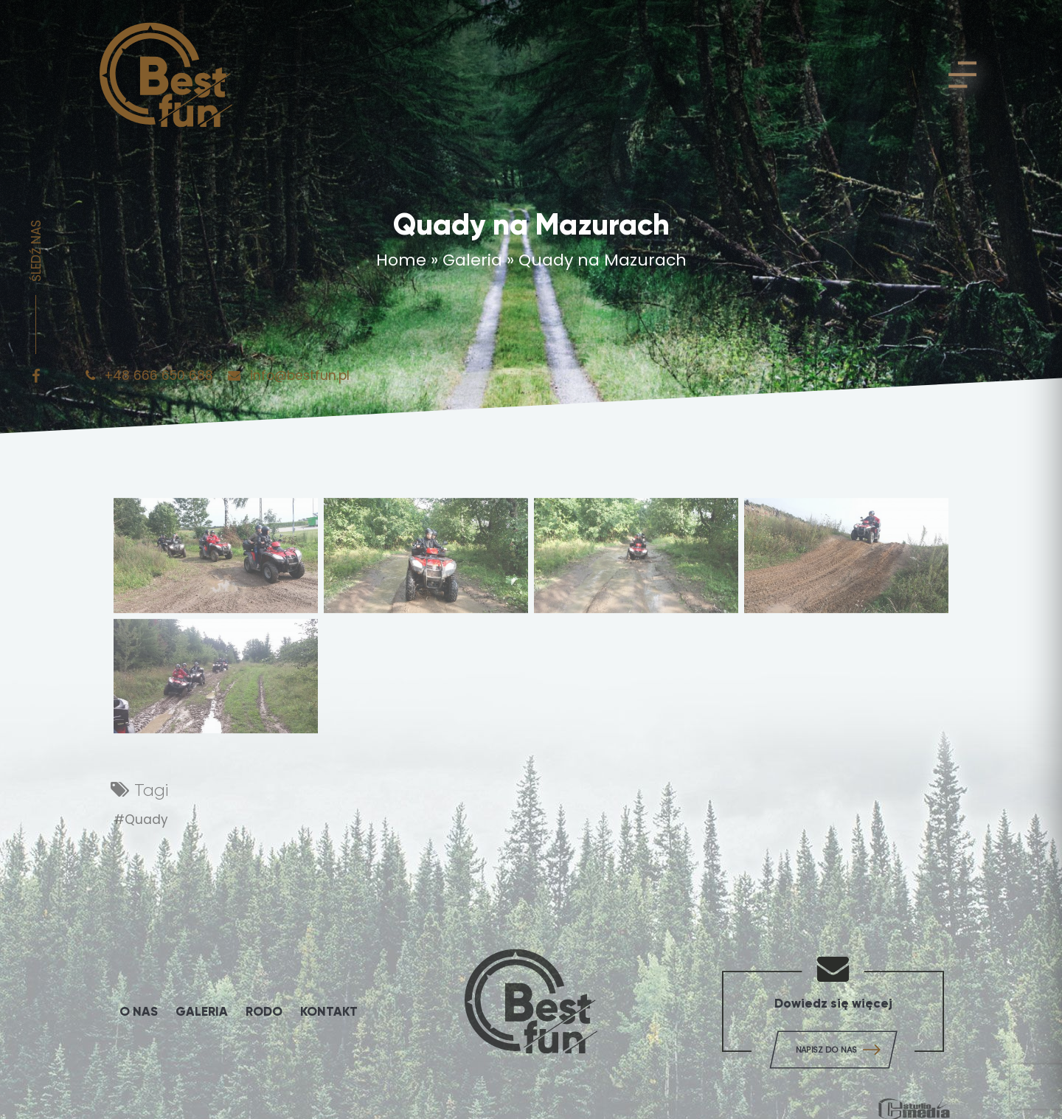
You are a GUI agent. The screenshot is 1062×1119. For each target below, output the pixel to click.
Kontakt (329, 1011)
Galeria (472, 263)
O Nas (138, 1011)
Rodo (264, 1011)
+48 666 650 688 (151, 385)
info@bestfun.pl (289, 385)
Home (401, 263)
